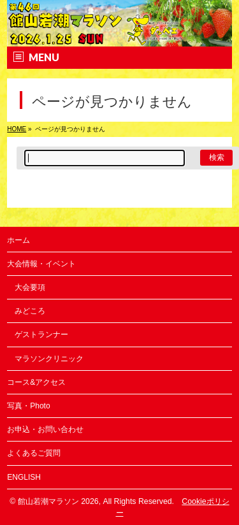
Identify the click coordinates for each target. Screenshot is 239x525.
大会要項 (30, 287)
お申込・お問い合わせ (45, 429)
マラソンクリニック (49, 358)
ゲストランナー (41, 334)
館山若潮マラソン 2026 (58, 501)
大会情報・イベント (41, 263)
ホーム (18, 240)
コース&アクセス (36, 382)
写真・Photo (28, 405)
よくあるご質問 (34, 453)
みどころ (30, 310)
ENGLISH (24, 477)
